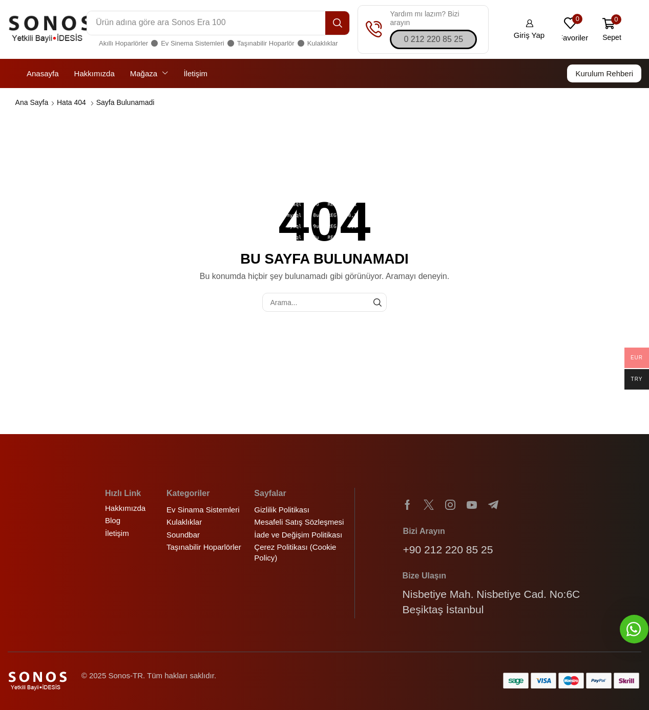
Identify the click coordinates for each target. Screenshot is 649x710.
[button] (433, 39)
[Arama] (337, 23)
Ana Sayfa (32, 102)
